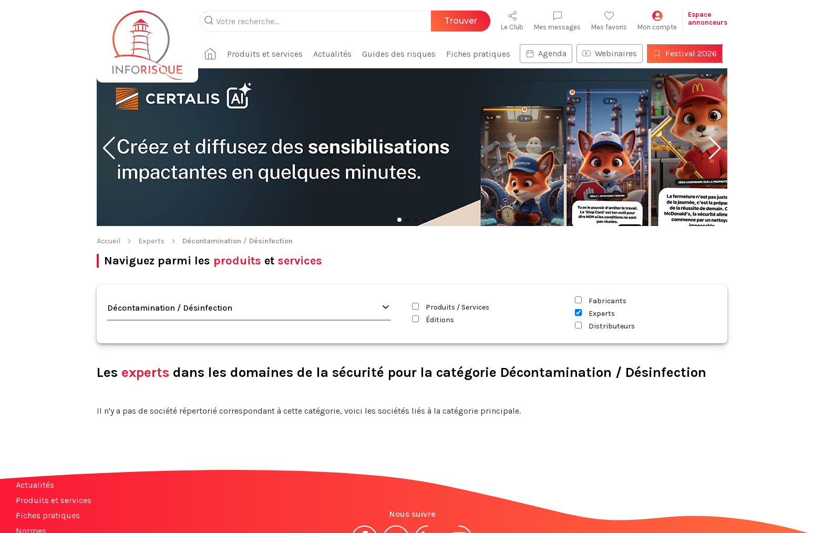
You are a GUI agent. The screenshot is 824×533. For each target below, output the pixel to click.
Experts (151, 172)
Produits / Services (450, 238)
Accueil (108, 172)
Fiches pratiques (48, 447)
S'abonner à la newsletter (761, 500)
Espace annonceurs (52, 493)
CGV (406, 505)
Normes (31, 462)
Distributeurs (605, 257)
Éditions (433, 251)
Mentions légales (358, 505)
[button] (109, 79)
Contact (30, 478)
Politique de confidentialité (473, 505)
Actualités (35, 417)
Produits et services (53, 432)
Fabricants (600, 232)
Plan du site (38, 508)
